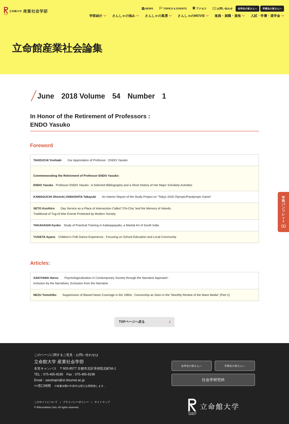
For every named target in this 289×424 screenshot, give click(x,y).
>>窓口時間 (70, 385)
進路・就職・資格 (228, 15)
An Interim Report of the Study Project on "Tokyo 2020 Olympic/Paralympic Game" (122, 196)
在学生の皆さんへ (247, 8)
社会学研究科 (213, 380)
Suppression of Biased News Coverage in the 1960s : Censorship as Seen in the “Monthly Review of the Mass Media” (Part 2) (131, 295)
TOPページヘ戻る (132, 321)
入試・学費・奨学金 (265, 15)
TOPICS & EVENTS (175, 8)
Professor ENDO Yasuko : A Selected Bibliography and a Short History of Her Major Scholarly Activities (112, 185)
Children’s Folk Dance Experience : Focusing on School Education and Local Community (104, 236)
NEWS (149, 8)
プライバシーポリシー (76, 402)
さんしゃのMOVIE (191, 15)
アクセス (201, 8)
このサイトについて (46, 402)
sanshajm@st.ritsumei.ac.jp (65, 380)
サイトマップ (102, 402)
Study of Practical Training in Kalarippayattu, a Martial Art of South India (96, 225)
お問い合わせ (225, 8)
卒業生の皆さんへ (272, 8)
